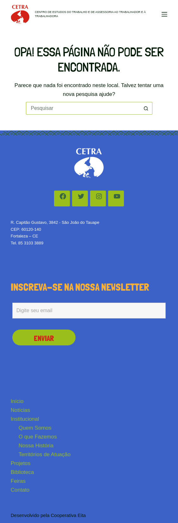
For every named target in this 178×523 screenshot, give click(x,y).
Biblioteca (22, 472)
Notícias (20, 410)
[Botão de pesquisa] (146, 108)
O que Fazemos (38, 437)
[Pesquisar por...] (83, 108)
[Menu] (164, 14)
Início (17, 401)
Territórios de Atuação (45, 454)
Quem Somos (35, 428)
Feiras (18, 481)
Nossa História (36, 446)
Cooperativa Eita (68, 515)
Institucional (25, 419)
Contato (20, 490)
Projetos (20, 463)
